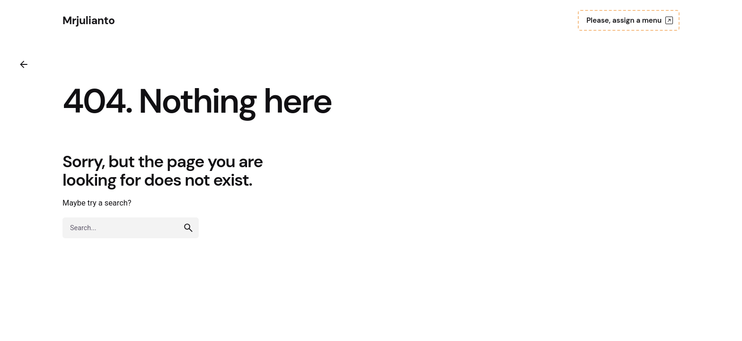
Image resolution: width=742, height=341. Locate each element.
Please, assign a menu (630, 20)
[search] (188, 227)
